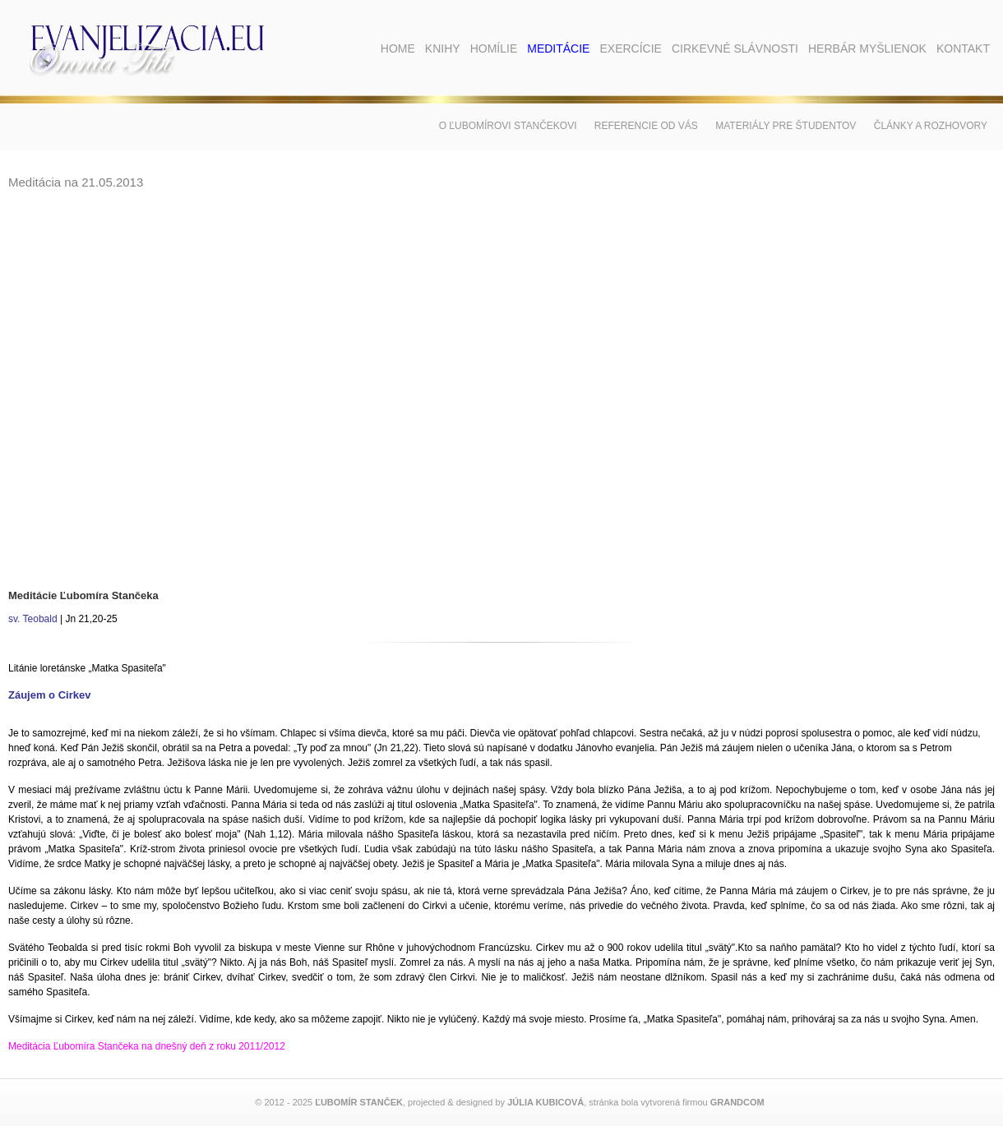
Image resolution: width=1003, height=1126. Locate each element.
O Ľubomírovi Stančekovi (508, 126)
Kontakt (963, 48)
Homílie (494, 48)
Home (398, 48)
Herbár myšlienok (867, 48)
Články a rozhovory (930, 126)
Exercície (630, 48)
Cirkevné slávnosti (735, 48)
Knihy (442, 48)
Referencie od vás (646, 126)
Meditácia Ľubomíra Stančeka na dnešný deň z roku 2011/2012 (146, 1046)
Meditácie (558, 48)
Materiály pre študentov (785, 126)
